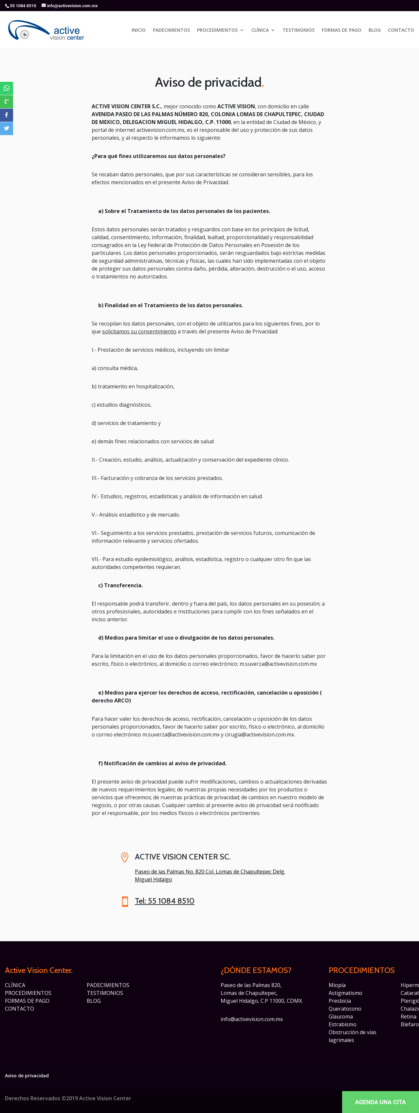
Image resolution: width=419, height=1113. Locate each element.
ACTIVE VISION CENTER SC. (183, 856)
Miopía (337, 985)
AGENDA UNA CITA (380, 1102)
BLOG (375, 30)
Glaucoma (341, 1016)
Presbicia (340, 1000)
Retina (408, 1016)
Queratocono (345, 1008)
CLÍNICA (260, 30)
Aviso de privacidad (27, 1075)
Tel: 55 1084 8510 (164, 901)
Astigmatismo (345, 993)
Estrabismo (342, 1024)
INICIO (139, 30)
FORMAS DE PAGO (341, 30)
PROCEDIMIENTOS (217, 30)
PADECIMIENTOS (171, 30)
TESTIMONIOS (298, 30)
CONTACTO (401, 30)
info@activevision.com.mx (252, 1019)
